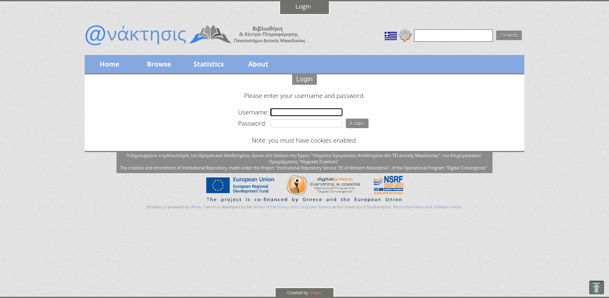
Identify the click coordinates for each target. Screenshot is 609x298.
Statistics (208, 64)
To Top (596, 287)
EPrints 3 (197, 207)
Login (303, 6)
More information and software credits (427, 207)
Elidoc (315, 293)
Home (109, 64)
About (258, 64)
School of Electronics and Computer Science (292, 207)
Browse (159, 64)
